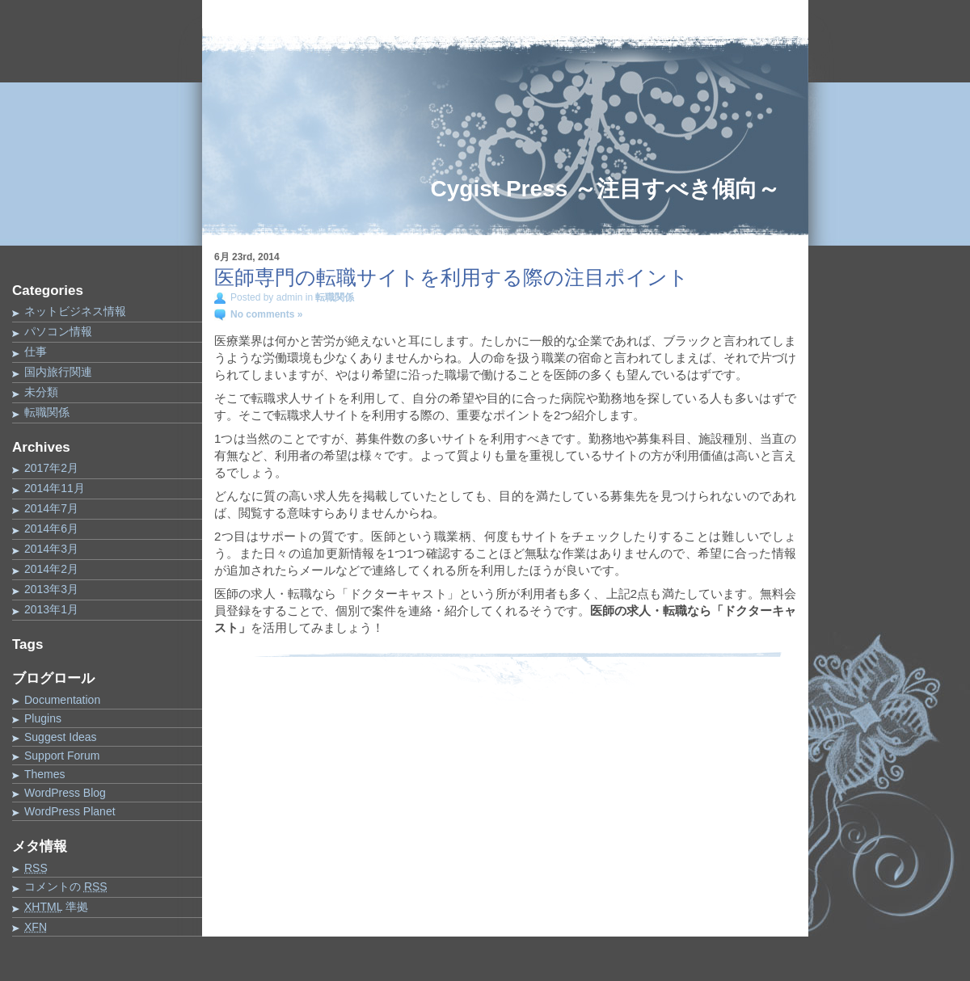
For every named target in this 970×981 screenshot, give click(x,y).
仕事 (35, 351)
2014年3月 (51, 548)
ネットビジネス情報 (75, 311)
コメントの (66, 886)
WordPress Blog (65, 792)
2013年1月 (51, 609)
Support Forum (61, 755)
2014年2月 (51, 568)
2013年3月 (51, 589)
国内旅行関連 (58, 371)
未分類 (41, 391)
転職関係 (47, 412)
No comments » (266, 314)
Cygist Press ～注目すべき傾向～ (605, 188)
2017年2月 (51, 467)
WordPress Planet (70, 811)
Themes (44, 774)
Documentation (62, 699)
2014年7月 (51, 508)
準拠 (56, 906)
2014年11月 (54, 488)
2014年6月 (51, 528)
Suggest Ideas (60, 736)
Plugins (42, 718)
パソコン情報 (58, 331)
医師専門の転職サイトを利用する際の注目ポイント (451, 277)
